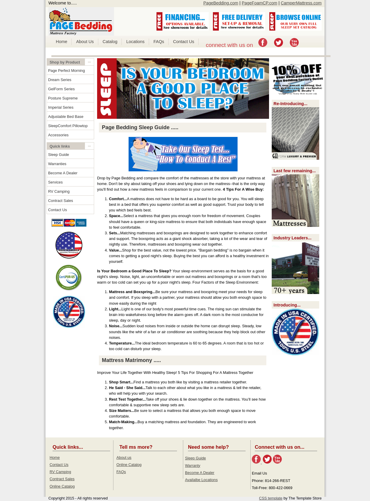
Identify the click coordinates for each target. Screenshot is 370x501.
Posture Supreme (63, 98)
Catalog (110, 41)
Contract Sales (60, 200)
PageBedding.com (220, 3)
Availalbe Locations (201, 480)
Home (61, 41)
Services (55, 182)
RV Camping (58, 191)
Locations (135, 41)
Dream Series (59, 80)
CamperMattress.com (301, 3)
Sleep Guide (58, 154)
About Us (85, 41)
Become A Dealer (63, 173)
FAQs (159, 41)
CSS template (270, 498)
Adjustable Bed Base (65, 116)
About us (124, 457)
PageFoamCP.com (259, 3)
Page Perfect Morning (66, 70)
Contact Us (183, 41)
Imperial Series (60, 107)
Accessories (58, 135)
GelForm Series (61, 89)
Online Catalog (62, 486)
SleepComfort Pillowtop (68, 126)
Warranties (57, 164)
